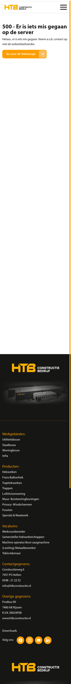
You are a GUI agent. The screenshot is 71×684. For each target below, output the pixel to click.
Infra (5, 456)
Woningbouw (11, 450)
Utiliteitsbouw (11, 439)
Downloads (9, 630)
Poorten (7, 510)
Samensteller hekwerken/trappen (23, 537)
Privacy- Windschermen (17, 504)
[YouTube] (38, 640)
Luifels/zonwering (13, 493)
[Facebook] (20, 640)
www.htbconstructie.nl (16, 618)
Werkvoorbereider (13, 531)
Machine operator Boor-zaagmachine (25, 542)
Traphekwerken (12, 483)
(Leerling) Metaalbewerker (19, 548)
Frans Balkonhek (12, 477)
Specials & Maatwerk (15, 515)
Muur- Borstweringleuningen (20, 499)
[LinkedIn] (47, 640)
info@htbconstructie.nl (16, 586)
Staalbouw (9, 445)
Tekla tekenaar (11, 553)
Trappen (7, 488)
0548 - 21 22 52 (11, 580)
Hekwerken (9, 472)
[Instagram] (29, 640)
